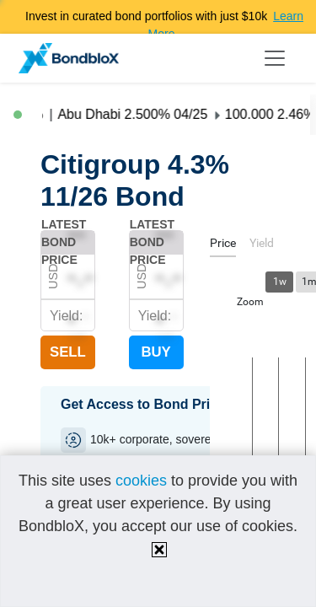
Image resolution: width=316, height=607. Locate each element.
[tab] (223, 245)
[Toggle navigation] (274, 58)
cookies (141, 480)
